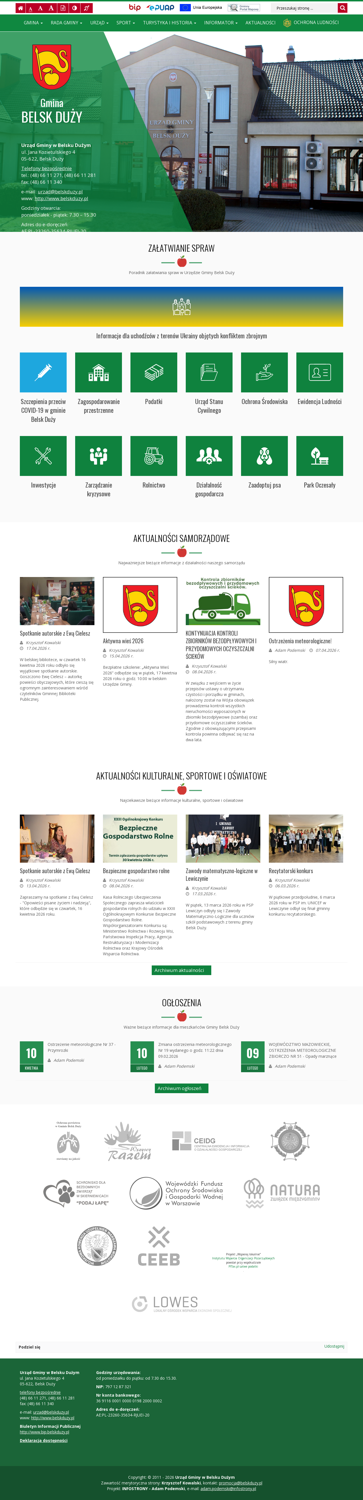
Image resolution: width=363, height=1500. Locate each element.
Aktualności (261, 23)
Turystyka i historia (169, 23)
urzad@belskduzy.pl (60, 191)
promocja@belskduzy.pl (240, 1483)
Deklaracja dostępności (43, 1440)
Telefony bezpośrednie (46, 168)
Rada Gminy (66, 23)
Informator (221, 23)
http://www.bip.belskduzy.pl (44, 1432)
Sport (126, 23)
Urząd (99, 23)
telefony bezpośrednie (40, 1392)
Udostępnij (334, 1346)
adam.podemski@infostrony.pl (228, 1488)
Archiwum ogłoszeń (179, 1088)
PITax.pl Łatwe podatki (243, 1266)
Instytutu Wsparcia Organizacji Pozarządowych (243, 1258)
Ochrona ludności (311, 23)
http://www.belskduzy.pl (61, 198)
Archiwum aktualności (179, 970)
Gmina (33, 23)
